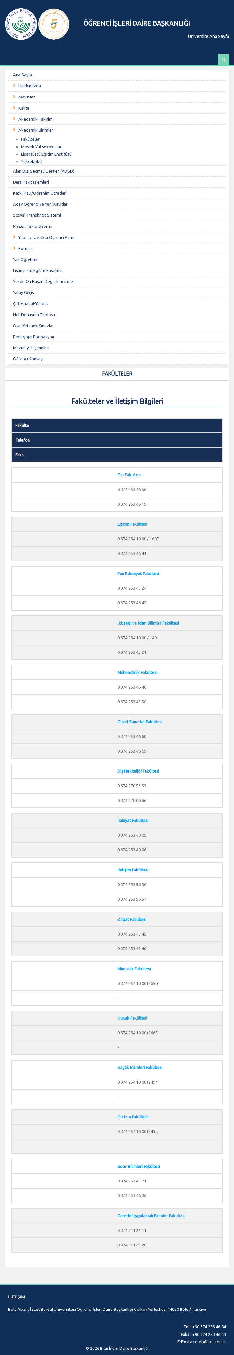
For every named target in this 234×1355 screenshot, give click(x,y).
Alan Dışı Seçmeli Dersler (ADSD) (43, 171)
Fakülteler (30, 139)
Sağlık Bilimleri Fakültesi (139, 1067)
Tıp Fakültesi (129, 474)
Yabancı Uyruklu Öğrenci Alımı (46, 237)
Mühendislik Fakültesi (137, 672)
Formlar (25, 248)
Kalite (23, 108)
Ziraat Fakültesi (131, 919)
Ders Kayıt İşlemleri (31, 182)
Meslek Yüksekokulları (42, 146)
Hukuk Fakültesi (132, 1018)
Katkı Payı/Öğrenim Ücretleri (40, 193)
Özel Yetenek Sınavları (34, 325)
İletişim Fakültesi (132, 870)
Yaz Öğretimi (25, 259)
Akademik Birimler (35, 130)
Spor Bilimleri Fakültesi (138, 1166)
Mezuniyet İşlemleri (31, 347)
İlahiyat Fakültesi (132, 820)
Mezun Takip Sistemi (32, 226)
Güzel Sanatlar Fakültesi (139, 721)
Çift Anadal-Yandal (30, 303)
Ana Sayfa (22, 74)
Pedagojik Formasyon (33, 336)
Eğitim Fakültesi (132, 524)
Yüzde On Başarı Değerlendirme (43, 281)
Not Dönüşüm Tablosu (34, 314)
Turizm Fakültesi (132, 1117)
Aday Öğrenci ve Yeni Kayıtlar (40, 204)
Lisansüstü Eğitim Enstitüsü (46, 154)
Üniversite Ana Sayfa (208, 36)
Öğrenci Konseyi (28, 358)
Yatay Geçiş (23, 292)
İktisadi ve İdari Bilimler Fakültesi (148, 623)
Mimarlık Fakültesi (134, 968)
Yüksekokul (31, 161)
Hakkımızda (29, 86)
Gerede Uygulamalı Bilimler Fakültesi (151, 1215)
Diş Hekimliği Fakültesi (138, 771)
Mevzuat (26, 97)
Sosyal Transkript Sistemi (37, 215)
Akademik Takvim (35, 119)
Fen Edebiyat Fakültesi (138, 573)
